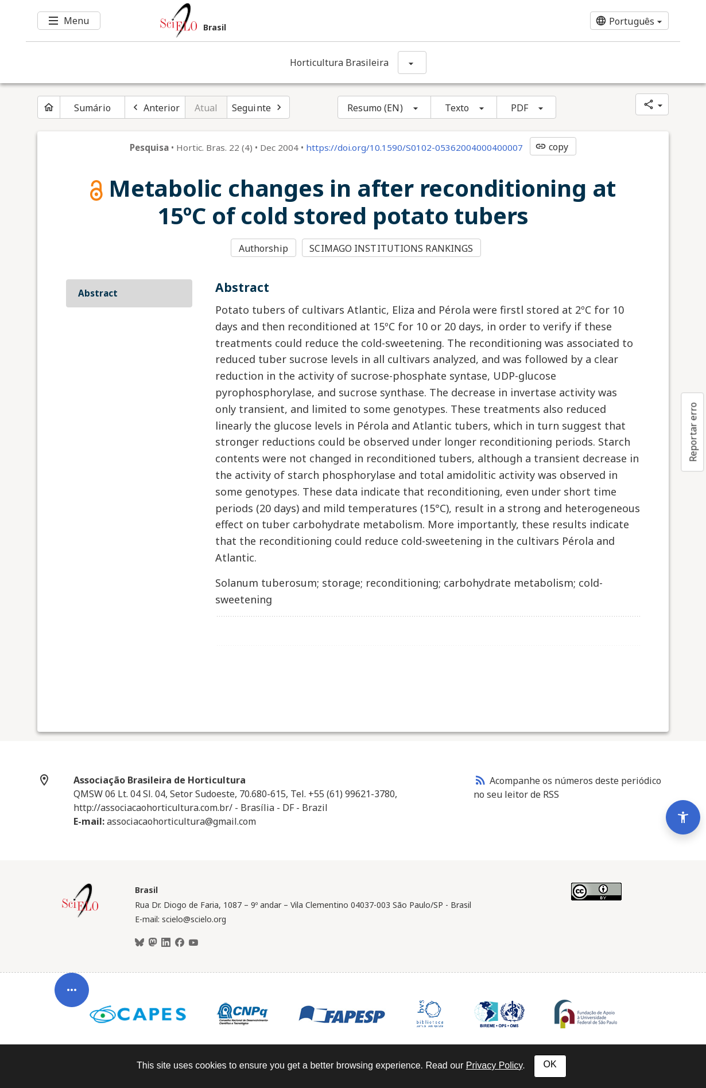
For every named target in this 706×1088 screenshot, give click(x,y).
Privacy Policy (494, 1065)
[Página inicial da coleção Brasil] (80, 916)
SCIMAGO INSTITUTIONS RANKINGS (391, 248)
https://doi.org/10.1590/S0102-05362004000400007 (414, 147)
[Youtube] (193, 943)
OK (550, 1064)
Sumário (92, 108)
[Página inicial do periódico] (48, 107)
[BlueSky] (139, 943)
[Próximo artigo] (258, 107)
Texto (457, 108)
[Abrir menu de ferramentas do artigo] (72, 997)
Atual (206, 108)
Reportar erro (692, 432)
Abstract (98, 293)
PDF (519, 108)
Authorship (263, 248)
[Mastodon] (153, 943)
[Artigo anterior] (155, 107)
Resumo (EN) (375, 108)
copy (551, 147)
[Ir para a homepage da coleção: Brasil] (298, 20)
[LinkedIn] (165, 943)
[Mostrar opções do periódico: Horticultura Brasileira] (412, 62)
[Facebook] (179, 943)
